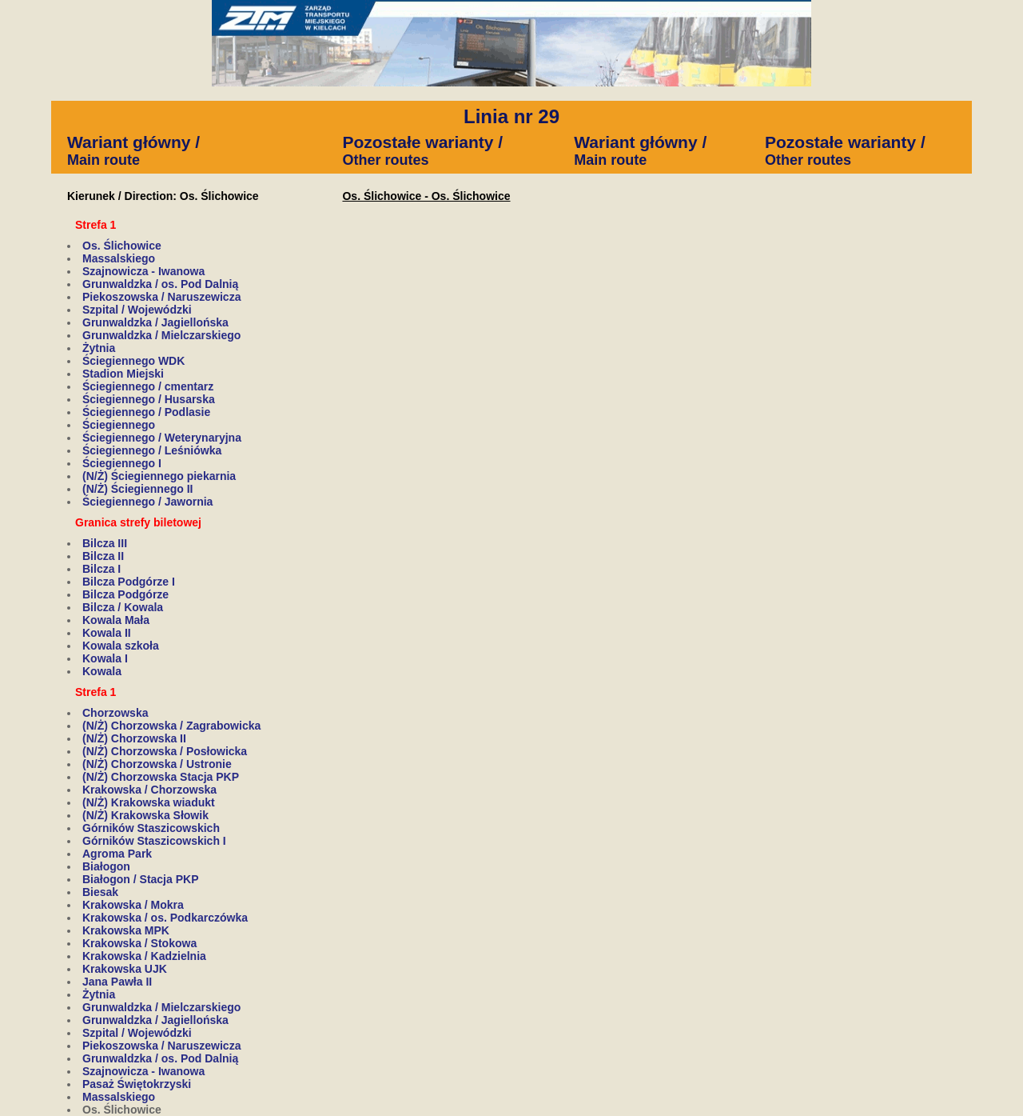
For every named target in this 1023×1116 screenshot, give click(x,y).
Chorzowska (115, 712)
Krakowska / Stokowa (139, 943)
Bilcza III (104, 543)
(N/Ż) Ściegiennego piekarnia (159, 476)
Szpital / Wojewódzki (137, 309)
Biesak (100, 892)
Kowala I (105, 658)
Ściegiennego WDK (133, 360)
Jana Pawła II (117, 981)
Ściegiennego (118, 424)
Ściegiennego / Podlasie (146, 412)
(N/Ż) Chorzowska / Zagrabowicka (171, 725)
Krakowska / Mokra (133, 904)
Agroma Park (117, 853)
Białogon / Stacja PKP (140, 879)
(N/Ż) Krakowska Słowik (145, 815)
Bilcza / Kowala (122, 607)
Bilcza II (103, 556)
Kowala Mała (115, 620)
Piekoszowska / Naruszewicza (161, 296)
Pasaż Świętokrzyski (136, 1084)
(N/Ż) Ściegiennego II (137, 488)
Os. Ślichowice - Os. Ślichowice (426, 196)
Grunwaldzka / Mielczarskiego (161, 335)
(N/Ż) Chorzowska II (134, 738)
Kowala (101, 671)
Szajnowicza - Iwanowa (143, 271)
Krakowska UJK (124, 968)
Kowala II (106, 632)
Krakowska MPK (125, 930)
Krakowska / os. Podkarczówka (165, 917)
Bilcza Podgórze (125, 594)
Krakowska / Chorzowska (149, 789)
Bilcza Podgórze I (128, 581)
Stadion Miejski (123, 373)
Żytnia (98, 348)
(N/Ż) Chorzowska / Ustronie (157, 764)
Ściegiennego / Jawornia (147, 501)
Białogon (106, 866)
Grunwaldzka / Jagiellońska (155, 322)
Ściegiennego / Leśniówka (151, 450)
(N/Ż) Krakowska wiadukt (148, 802)
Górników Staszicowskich (151, 828)
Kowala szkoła (120, 645)
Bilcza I (101, 568)
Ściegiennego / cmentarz (147, 386)
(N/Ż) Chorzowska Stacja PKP (160, 776)
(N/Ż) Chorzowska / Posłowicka (164, 751)
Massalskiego (118, 258)
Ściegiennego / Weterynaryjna (161, 437)
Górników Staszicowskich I (154, 840)
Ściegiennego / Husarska (148, 399)
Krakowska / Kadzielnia (144, 956)
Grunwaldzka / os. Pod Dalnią (160, 284)
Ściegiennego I (121, 463)
